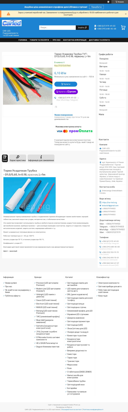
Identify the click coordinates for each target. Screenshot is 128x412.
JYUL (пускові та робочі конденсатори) (46, 333)
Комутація (102, 296)
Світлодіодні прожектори (78, 321)
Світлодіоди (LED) (75, 325)
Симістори (71, 354)
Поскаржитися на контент (72, 409)
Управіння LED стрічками (78, 314)
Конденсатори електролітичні (74, 340)
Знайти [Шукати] (81, 27)
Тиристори (72, 358)
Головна (22, 40)
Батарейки (72, 388)
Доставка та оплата (99, 40)
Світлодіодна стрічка (76, 307)
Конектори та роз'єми (76, 336)
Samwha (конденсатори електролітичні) (46, 327)
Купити (67, 84)
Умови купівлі (11, 283)
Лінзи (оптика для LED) (77, 328)
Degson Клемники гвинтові (47, 347)
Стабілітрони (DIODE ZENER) (79, 372)
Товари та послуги (39, 40)
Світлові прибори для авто (110, 286)
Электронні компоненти (108, 283)
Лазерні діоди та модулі (77, 332)
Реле (69, 368)
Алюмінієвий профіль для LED (79, 311)
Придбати (96, 7)
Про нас (56, 40)
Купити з (67, 92)
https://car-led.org (109, 203)
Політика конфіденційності (93, 409)
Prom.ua (77, 405)
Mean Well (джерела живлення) (44, 321)
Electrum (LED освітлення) (47, 304)
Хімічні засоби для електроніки (75, 376)
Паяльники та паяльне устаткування (76, 393)
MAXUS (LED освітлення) (46, 307)
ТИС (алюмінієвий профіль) (48, 317)
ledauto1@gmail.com (110, 206)
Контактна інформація (74, 40)
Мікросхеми (72, 365)
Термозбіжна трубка (76, 381)
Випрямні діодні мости (77, 351)
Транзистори (73, 361)
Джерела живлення (75, 318)
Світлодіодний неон (76, 385)
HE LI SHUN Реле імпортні (47, 343)
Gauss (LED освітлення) (46, 300)
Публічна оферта (12, 296)
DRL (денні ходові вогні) (77, 294)
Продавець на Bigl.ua (64, 407)
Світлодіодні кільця (75, 304)
